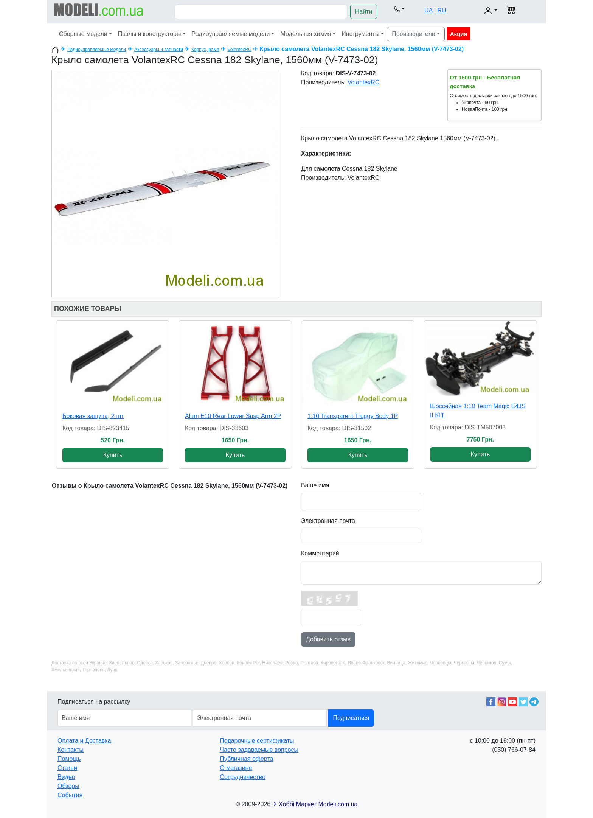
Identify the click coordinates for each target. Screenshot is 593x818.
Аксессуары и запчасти (158, 49)
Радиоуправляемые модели (231, 34)
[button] (399, 9)
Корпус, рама (205, 49)
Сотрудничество (242, 777)
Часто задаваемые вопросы (259, 749)
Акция (458, 34)
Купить (113, 455)
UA (428, 10)
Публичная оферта (246, 759)
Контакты (70, 749)
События (69, 795)
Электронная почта (328, 521)
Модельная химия (305, 34)
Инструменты (360, 34)
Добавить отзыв (328, 639)
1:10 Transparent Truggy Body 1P (352, 416)
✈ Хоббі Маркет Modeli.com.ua (315, 804)
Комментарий (320, 553)
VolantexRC (239, 49)
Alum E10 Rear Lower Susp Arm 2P (233, 416)
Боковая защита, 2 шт (93, 416)
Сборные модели (83, 34)
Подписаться (351, 718)
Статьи (67, 768)
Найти (364, 11)
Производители (413, 34)
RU (441, 10)
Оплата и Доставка (84, 740)
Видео (66, 777)
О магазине (236, 768)
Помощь (69, 759)
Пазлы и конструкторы (149, 34)
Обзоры (68, 786)
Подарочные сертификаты (257, 740)
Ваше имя (315, 485)
